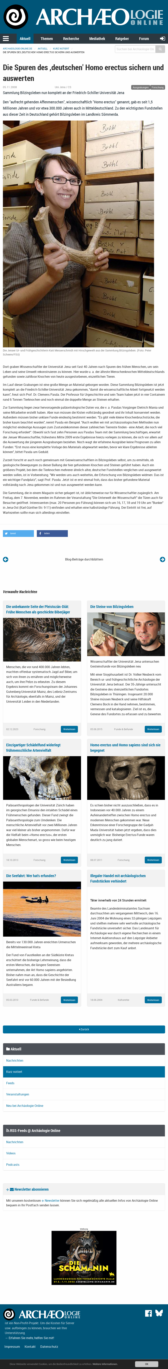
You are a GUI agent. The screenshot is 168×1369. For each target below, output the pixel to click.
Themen (47, 38)
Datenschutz (49, 1346)
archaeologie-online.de (17, 48)
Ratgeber (122, 38)
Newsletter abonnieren (29, 1189)
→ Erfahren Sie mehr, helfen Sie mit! (29, 1338)
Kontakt (30, 1346)
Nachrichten (14, 1060)
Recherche (71, 38)
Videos (11, 1153)
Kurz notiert (61, 48)
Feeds (10, 1083)
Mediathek (97, 38)
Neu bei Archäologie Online (24, 1106)
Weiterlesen (69, 729)
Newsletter (52, 1200)
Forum (144, 38)
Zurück (84, 1029)
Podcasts (12, 1164)
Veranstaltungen (17, 1094)
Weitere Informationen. (105, 1364)
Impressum (12, 1346)
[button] (18, 533)
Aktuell (25, 38)
